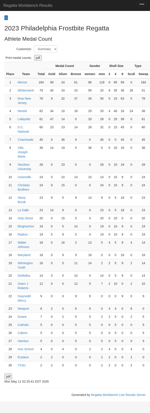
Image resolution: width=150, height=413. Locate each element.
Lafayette (24, 119)
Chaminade (26, 139)
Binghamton (26, 226)
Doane (22, 316)
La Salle (23, 210)
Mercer (22, 82)
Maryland (24, 255)
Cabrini (22, 333)
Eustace (23, 357)
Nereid (22, 111)
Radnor (23, 234)
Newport (23, 308)
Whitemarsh (26, 90)
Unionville (24, 177)
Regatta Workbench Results (27, 5)
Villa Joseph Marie (23, 152)
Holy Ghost (25, 218)
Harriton (23, 341)
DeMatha (24, 275)
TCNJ (22, 365)
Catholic (23, 325)
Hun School (26, 349)
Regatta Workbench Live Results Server (118, 395)
